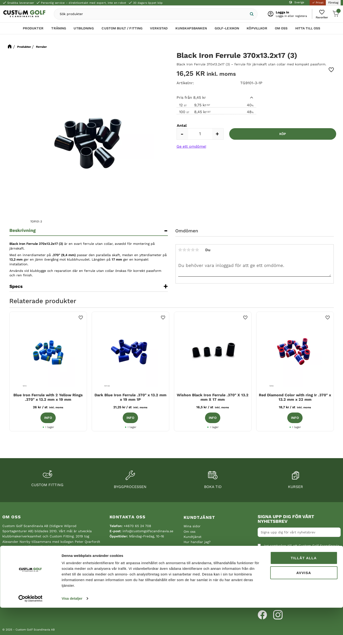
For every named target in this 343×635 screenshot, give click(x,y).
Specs (16, 286)
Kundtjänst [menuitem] (199, 517)
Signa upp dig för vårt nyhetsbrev (286, 519)
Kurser (295, 486)
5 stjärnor (197, 250)
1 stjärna (180, 250)
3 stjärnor (189, 250)
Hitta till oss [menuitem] (307, 30)
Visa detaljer (72, 626)
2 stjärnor (184, 250)
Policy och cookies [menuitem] (198, 552)
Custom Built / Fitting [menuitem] (122, 30)
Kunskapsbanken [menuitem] (191, 30)
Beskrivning (22, 230)
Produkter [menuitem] (33, 30)
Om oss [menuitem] (281, 30)
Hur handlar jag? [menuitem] (197, 542)
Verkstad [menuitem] (159, 30)
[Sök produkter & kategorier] (155, 14)
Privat (317, 2)
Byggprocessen (130, 486)
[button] (320, 15)
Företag (333, 2)
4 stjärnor (193, 250)
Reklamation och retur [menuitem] (202, 558)
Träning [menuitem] (58, 30)
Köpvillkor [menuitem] (257, 30)
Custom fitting (47, 485)
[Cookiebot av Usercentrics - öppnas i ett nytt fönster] (30, 625)
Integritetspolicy (273, 569)
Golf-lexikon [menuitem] (227, 30)
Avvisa (303, 600)
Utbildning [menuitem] (84, 30)
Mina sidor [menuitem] (192, 526)
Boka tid (213, 486)
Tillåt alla (304, 585)
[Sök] (248, 14)
